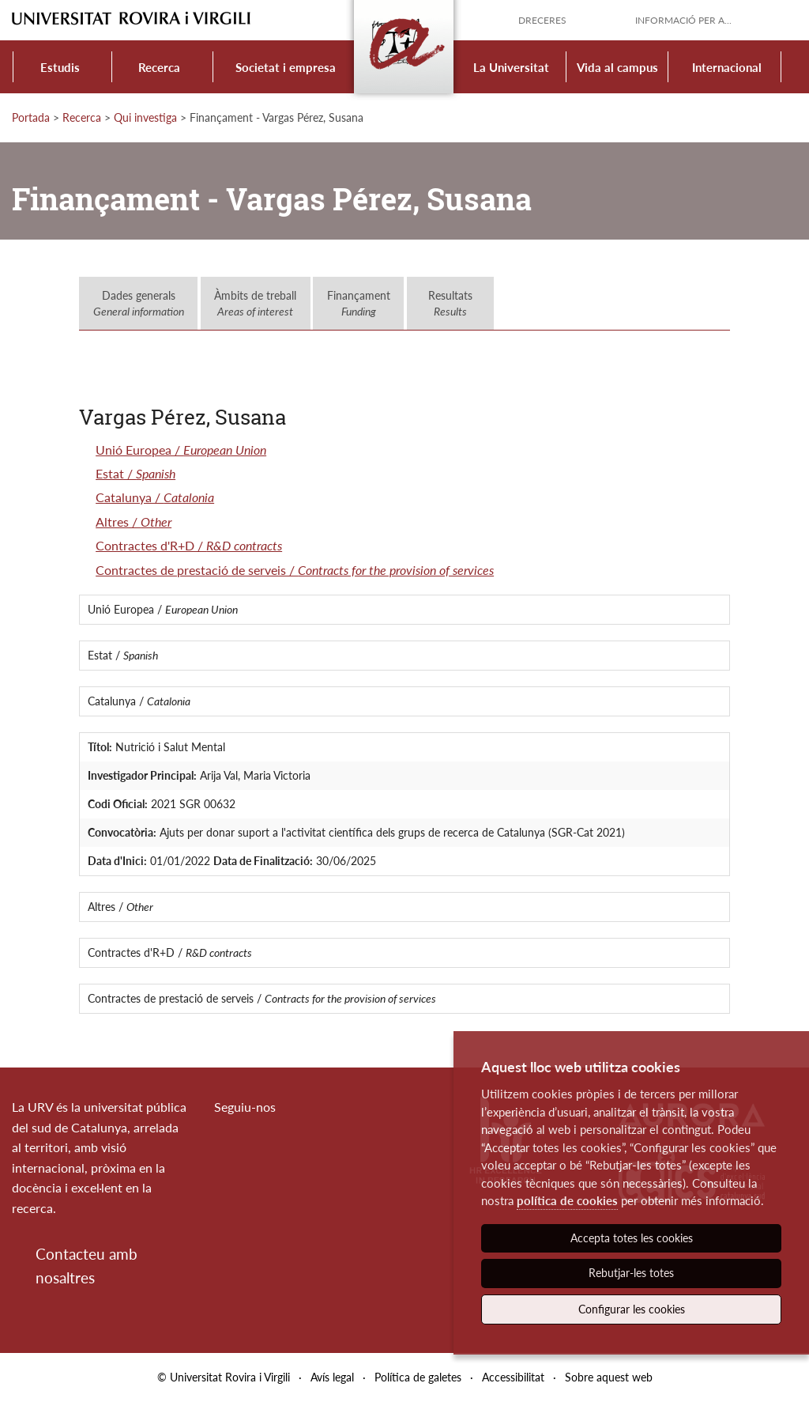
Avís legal (332, 1377)
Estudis (60, 67)
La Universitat (511, 67)
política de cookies (567, 1200)
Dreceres (542, 20)
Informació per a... (683, 20)
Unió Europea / (181, 449)
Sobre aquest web (609, 1377)
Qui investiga (145, 117)
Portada (31, 117)
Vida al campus (617, 67)
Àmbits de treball (255, 303)
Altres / (133, 521)
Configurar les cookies (631, 1309)
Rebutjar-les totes (631, 1272)
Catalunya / (155, 496)
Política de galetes (417, 1377)
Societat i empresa (285, 67)
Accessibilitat (513, 1377)
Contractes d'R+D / (189, 545)
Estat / (135, 473)
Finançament (358, 303)
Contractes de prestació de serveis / (295, 569)
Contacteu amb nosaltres (86, 1266)
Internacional (727, 67)
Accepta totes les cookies (631, 1238)
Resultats (450, 303)
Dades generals (138, 303)
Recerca (159, 67)
